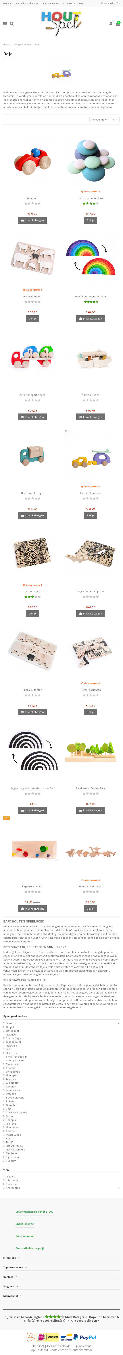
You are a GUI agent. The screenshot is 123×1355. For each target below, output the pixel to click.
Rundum (11, 1160)
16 (114, 119)
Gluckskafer (13, 1041)
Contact (7, 3)
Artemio (10, 1068)
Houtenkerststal (81, 1350)
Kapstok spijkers (32, 886)
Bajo (8, 1108)
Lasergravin (13, 1090)
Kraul (9, 1138)
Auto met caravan (91, 493)
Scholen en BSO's (51, 3)
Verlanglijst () (110, 3)
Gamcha (11, 1105)
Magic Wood (13, 1134)
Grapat (10, 1027)
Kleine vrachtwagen (32, 493)
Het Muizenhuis (15, 1149)
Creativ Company (16, 1112)
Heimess (11, 1053)
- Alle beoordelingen (61, 1318)
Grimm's (11, 1023)
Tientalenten (57, 1350)
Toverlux (11, 1079)
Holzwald (11, 1045)
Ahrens (10, 1131)
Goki (9, 1049)
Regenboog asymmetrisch (91, 296)
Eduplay (11, 1086)
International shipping (26, 3)
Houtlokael (12, 1127)
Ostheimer (12, 1030)
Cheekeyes (13, 1071)
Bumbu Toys (13, 1038)
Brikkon (10, 1101)
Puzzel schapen (32, 296)
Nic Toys (11, 1123)
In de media (69, 3)
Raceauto (32, 198)
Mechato (11, 1153)
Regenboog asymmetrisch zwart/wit (32, 788)
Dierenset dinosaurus (90, 886)
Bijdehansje (13, 1157)
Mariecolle (12, 1064)
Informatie (12, 1180)
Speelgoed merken (15, 1016)
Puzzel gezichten (91, 689)
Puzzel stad (32, 591)
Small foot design (16, 1056)
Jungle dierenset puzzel (90, 591)
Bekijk (90, 220)
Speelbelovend (15, 1097)
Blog (81, 3)
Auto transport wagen (32, 394)
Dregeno (11, 1093)
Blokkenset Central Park (90, 788)
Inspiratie (11, 1184)
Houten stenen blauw (91, 198)
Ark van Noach (91, 394)
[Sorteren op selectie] (99, 119)
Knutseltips (13, 1187)
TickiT (9, 1142)
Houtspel (11, 1075)
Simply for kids (15, 1060)
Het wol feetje (14, 1145)
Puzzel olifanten (32, 689)
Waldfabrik (12, 1082)
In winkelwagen (32, 220)
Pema (9, 1116)
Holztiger (11, 1034)
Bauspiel (11, 1120)
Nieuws (10, 1176)
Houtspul (42, 1350)
